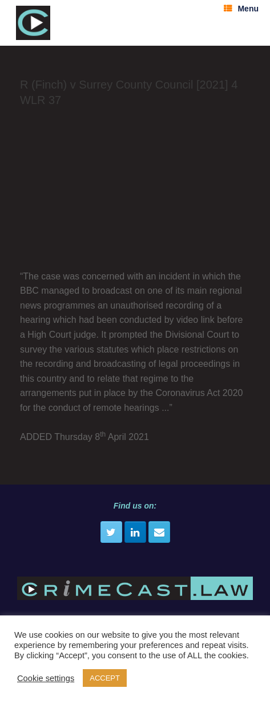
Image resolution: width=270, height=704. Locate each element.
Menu (241, 8)
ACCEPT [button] (105, 678)
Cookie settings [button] (45, 678)
